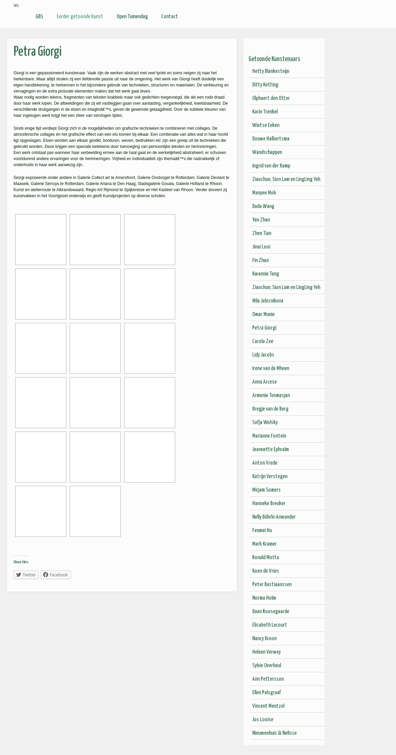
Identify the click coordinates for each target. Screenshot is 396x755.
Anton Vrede (264, 463)
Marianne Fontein (269, 436)
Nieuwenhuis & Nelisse (274, 733)
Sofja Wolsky (265, 422)
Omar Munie (263, 314)
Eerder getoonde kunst (80, 17)
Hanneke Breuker (268, 503)
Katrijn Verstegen (269, 476)
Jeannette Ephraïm (270, 449)
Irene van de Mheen (270, 368)
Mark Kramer (264, 544)
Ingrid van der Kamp (271, 166)
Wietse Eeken (265, 125)
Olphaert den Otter (271, 98)
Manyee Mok (264, 193)
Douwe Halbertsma (270, 139)
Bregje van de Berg (270, 409)
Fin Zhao (260, 260)
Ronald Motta (265, 558)
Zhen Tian (261, 233)
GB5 (39, 17)
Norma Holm (264, 598)
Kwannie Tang (265, 274)
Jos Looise (262, 720)
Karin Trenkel (265, 112)
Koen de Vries (265, 571)
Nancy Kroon (264, 639)
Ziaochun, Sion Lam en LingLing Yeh (286, 179)
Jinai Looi (261, 247)
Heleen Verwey (266, 652)
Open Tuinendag (132, 17)
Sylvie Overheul (266, 666)
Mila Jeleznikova (267, 301)
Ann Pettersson (268, 679)
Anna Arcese (264, 382)
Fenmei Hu (262, 530)
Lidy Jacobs (263, 355)
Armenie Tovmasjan (271, 395)
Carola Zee (262, 341)
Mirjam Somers (266, 490)
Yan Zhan (261, 220)
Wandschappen (267, 152)
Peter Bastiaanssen (272, 585)
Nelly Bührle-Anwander (274, 517)
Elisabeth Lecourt (269, 625)
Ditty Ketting (265, 85)
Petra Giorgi (264, 328)
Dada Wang (263, 206)
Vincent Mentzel (268, 706)
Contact (169, 17)
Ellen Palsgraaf (266, 693)
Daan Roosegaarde (270, 612)
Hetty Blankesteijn (270, 71)
